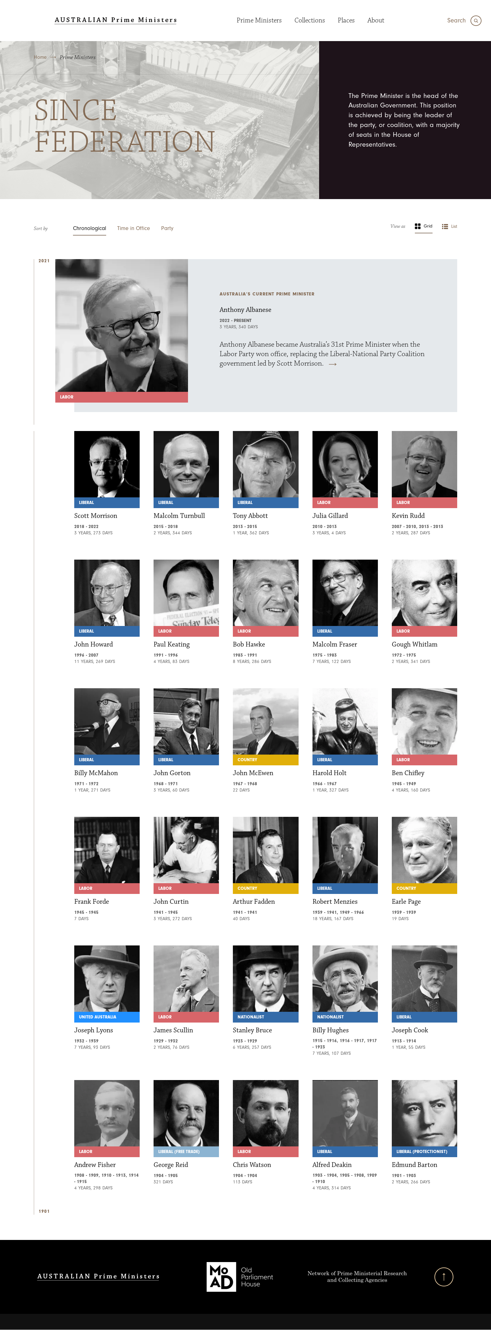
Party (167, 228)
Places (346, 20)
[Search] (464, 20)
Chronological (89, 228)
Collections (309, 20)
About (375, 20)
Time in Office (133, 228)
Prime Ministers (259, 20)
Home (40, 57)
